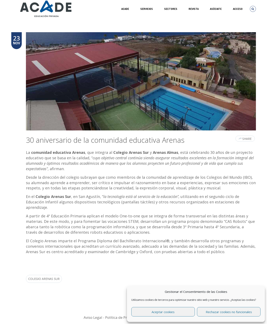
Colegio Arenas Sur (44, 279)
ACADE (125, 8)
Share (245, 139)
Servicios (146, 8)
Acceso (238, 8)
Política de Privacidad (123, 317)
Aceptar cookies (163, 312)
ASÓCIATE (216, 8)
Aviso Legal (93, 317)
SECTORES (170, 8)
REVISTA (194, 8)
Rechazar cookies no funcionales (229, 312)
